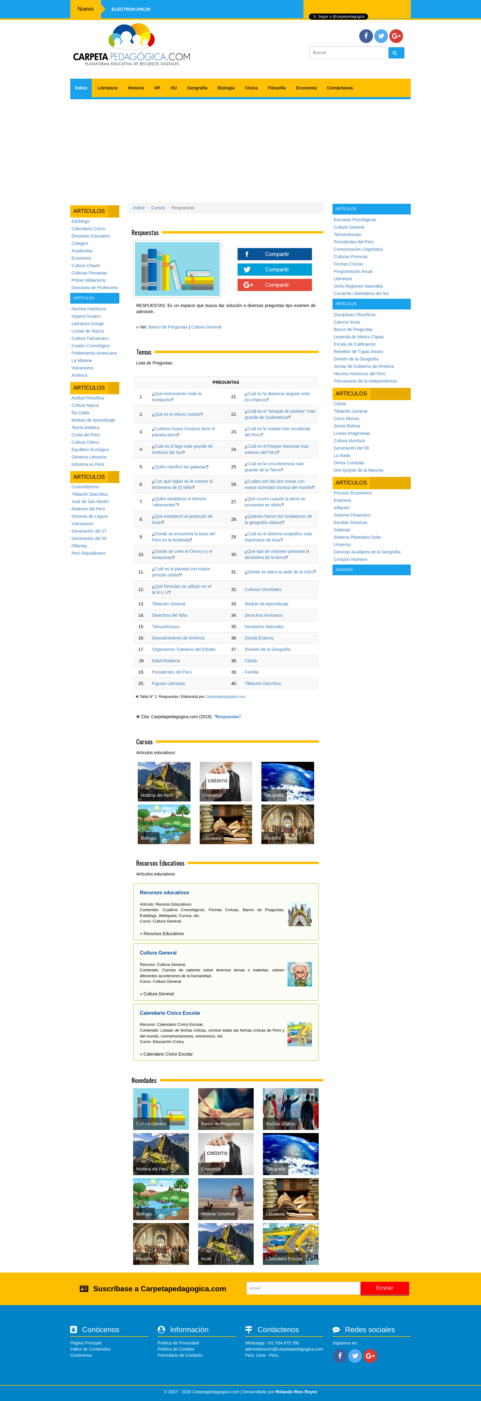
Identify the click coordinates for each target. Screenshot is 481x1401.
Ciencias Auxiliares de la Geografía (367, 551)
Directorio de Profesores (94, 287)
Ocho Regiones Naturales (358, 286)
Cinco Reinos (346, 418)
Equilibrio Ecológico (90, 449)
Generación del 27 (88, 531)
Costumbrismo (85, 486)
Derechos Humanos (264, 615)
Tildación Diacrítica (89, 494)
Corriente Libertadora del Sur (361, 293)
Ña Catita (80, 412)
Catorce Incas (347, 322)
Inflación (342, 507)
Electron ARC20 (131, 9)
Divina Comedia (349, 462)
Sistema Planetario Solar (357, 537)
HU (174, 87)
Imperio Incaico (86, 316)
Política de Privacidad (178, 1342)
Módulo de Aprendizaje (93, 420)
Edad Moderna (166, 660)
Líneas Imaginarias (352, 433)
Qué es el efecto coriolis (177, 414)
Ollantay (79, 545)
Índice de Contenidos (90, 1349)
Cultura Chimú (85, 442)
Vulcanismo (82, 367)
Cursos (158, 207)
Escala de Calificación (355, 344)
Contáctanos (340, 87)
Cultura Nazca (85, 405)
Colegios (79, 243)
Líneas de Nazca (87, 331)
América (79, 375)
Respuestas (227, 716)
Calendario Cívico (88, 228)
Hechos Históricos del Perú (360, 373)
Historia (136, 87)
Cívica (251, 87)
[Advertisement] (240, 148)
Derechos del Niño (169, 615)
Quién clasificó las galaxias (180, 466)
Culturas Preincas (351, 256)
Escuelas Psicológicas (355, 219)
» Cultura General (157, 993)
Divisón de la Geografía (356, 358)
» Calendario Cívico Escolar (166, 1054)
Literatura (107, 87)
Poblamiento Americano (94, 353)
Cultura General (206, 327)
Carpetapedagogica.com (225, 697)
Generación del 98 (351, 448)
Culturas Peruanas (89, 272)
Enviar (385, 1288)
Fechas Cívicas (348, 264)
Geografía (197, 87)
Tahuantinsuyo (165, 626)
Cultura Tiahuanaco (90, 338)
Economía (306, 87)
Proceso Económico (353, 492)
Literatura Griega (87, 323)
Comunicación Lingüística (358, 249)
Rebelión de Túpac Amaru (358, 351)
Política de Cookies (176, 1349)
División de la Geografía (268, 649)
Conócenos (81, 1355)
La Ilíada (342, 455)
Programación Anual (353, 271)
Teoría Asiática (85, 427)
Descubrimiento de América (178, 638)
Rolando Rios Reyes (296, 1391)
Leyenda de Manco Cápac (359, 336)
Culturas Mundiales (263, 589)
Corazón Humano (350, 559)
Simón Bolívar (347, 425)
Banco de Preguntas (353, 329)
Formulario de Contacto (180, 1355)
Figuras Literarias (168, 683)
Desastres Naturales (264, 626)
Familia (252, 672)
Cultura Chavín (85, 265)
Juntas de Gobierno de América (364, 366)
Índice (81, 87)
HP (157, 87)
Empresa (342, 500)
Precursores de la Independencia (365, 381)
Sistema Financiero (352, 515)
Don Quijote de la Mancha (358, 470)
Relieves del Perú (88, 508)
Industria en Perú (87, 464)
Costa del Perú (85, 434)
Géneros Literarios (89, 457)
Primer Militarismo (88, 280)
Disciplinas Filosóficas (355, 314)
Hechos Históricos (88, 308)
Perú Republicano (88, 553)
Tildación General (168, 603)
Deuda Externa (259, 638)
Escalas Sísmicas (350, 522)
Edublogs (80, 221)
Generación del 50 (88, 538)
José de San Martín (90, 501)
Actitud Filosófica (87, 398)
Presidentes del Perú (172, 672)
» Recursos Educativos (162, 933)
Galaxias (342, 529)
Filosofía (277, 87)
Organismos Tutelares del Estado (183, 649)
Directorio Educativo (90, 236)
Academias (82, 250)
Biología (226, 87)
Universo (342, 544)
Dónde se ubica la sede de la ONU (280, 571)
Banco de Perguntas (167, 327)
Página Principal (85, 1342)
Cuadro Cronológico (90, 345)
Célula (251, 660)
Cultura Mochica (349, 440)
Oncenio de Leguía (89, 516)
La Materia (81, 360)
